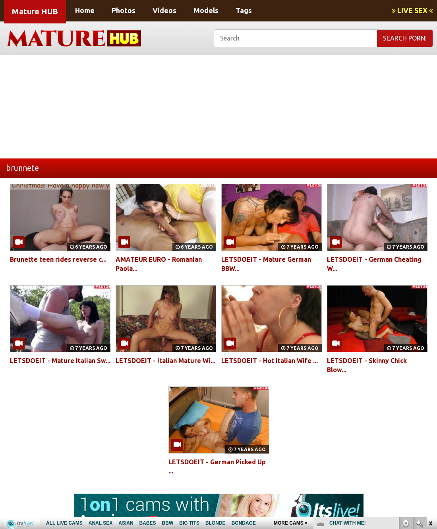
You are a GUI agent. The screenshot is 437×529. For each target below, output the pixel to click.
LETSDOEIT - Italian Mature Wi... (165, 360)
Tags (244, 10)
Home (85, 10)
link (430, 405)
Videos (164, 10)
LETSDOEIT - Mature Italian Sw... (60, 360)
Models (205, 10)
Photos (123, 10)
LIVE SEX (412, 10)
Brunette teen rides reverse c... (58, 259)
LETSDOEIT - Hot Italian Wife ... (269, 360)
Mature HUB (35, 11)
